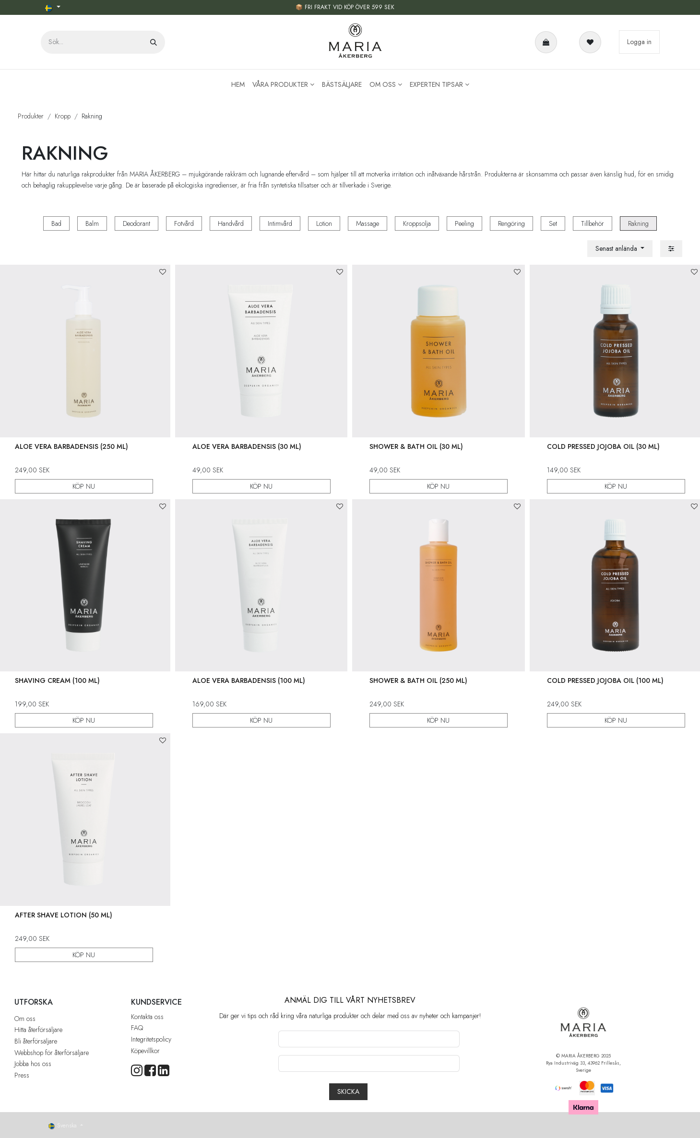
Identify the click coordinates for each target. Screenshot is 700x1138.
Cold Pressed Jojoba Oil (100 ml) (605, 680)
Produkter (31, 116)
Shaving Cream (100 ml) (57, 680)
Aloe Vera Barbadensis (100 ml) (248, 680)
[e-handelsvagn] (548, 42)
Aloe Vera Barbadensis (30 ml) (246, 446)
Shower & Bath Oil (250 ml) (418, 680)
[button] (620, 248)
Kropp (63, 116)
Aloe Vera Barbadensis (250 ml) (71, 446)
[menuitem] (238, 84)
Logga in (639, 42)
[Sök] (153, 42)
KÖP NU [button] (84, 486)
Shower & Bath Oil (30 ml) (416, 446)
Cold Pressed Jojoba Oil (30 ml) (603, 446)
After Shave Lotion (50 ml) (63, 914)
